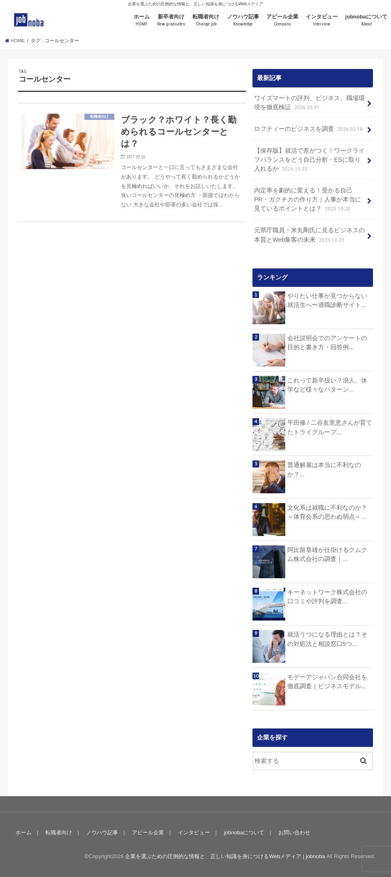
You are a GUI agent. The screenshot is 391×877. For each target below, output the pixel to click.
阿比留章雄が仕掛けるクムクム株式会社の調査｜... (327, 554)
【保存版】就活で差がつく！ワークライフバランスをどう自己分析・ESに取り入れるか (309, 160)
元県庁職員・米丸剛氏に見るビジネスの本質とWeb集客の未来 (309, 235)
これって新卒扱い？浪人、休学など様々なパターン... (327, 385)
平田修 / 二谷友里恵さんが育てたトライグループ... (329, 427)
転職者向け (206, 20)
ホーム (142, 20)
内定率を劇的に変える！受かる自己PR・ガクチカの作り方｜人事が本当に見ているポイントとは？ (307, 200)
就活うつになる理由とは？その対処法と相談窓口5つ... (327, 639)
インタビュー (322, 20)
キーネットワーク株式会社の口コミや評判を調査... (327, 597)
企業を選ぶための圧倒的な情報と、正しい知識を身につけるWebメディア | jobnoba (225, 856)
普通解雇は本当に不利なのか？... (324, 469)
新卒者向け (171, 20)
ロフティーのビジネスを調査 (309, 129)
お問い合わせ (294, 832)
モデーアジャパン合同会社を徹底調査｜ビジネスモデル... (327, 681)
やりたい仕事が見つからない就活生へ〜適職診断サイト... (327, 300)
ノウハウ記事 (243, 20)
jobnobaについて (366, 20)
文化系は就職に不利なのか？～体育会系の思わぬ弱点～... (327, 512)
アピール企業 (282, 20)
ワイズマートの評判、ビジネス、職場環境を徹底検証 (309, 103)
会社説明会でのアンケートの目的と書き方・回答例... (327, 342)
